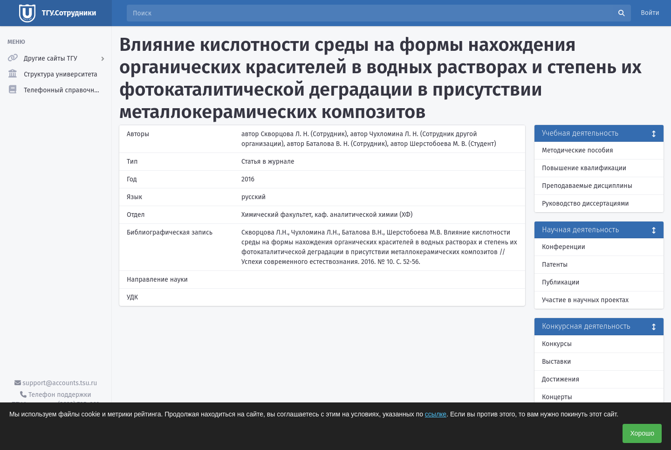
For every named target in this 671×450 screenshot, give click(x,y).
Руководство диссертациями (585, 204)
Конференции (563, 247)
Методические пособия (577, 150)
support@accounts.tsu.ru (55, 383)
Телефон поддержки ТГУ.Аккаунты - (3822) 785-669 (55, 399)
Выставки (556, 362)
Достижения (560, 379)
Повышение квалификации (584, 168)
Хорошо (642, 433)
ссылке (435, 414)
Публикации (560, 282)
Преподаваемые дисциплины (587, 186)
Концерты (557, 397)
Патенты (555, 265)
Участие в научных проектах (585, 300)
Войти (650, 13)
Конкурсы (557, 344)
